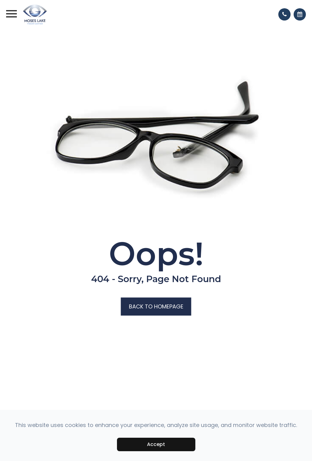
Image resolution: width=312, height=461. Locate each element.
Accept (156, 444)
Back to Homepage (156, 307)
